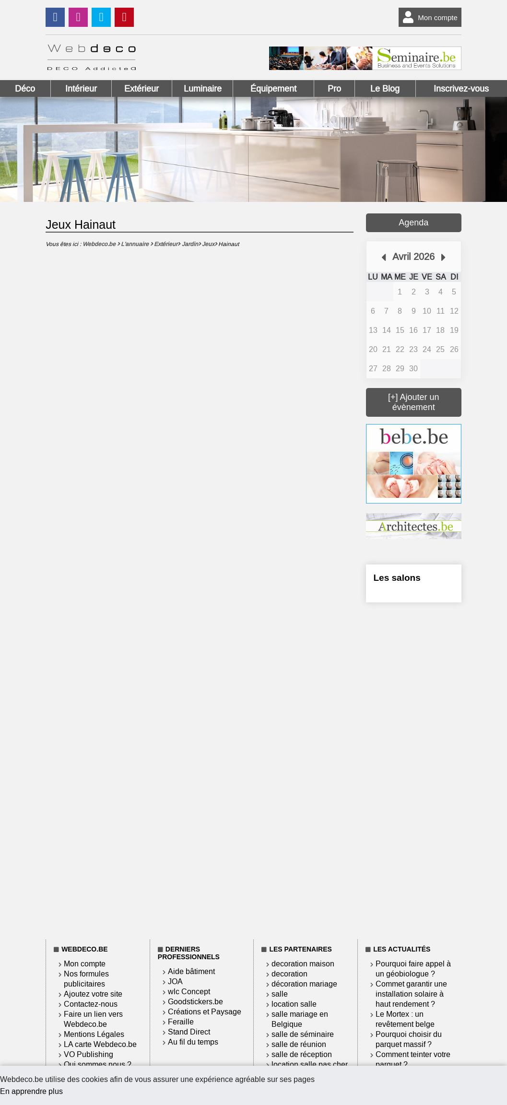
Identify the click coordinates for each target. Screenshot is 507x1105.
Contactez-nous (91, 1004)
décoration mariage (304, 984)
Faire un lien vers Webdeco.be (93, 1019)
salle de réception (301, 1054)
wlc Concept (189, 992)
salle (279, 994)
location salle (294, 1004)
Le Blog (385, 88)
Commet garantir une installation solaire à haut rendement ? (411, 994)
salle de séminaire (302, 1034)
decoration (289, 974)
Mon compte (428, 17)
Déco (25, 88)
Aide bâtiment (191, 971)
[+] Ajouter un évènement (413, 402)
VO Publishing (88, 1054)
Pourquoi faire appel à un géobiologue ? (413, 969)
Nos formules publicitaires (86, 979)
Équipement (273, 88)
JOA (175, 981)
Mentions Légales (94, 1034)
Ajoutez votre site (93, 994)
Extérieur (141, 88)
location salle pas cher (309, 1064)
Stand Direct (189, 1032)
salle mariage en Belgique (299, 1019)
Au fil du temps (193, 1042)
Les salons (397, 578)
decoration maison (302, 964)
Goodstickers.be (195, 1002)
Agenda (413, 222)
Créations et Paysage (204, 1012)
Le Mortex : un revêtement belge (405, 1019)
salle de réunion (298, 1044)
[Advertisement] (413, 769)
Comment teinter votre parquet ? (413, 1059)
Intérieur (81, 88)
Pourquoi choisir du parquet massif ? (409, 1039)
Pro (334, 88)
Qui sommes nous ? (97, 1064)
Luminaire (203, 88)
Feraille (181, 1022)
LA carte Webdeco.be (100, 1044)
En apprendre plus (31, 1091)
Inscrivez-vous (461, 88)
